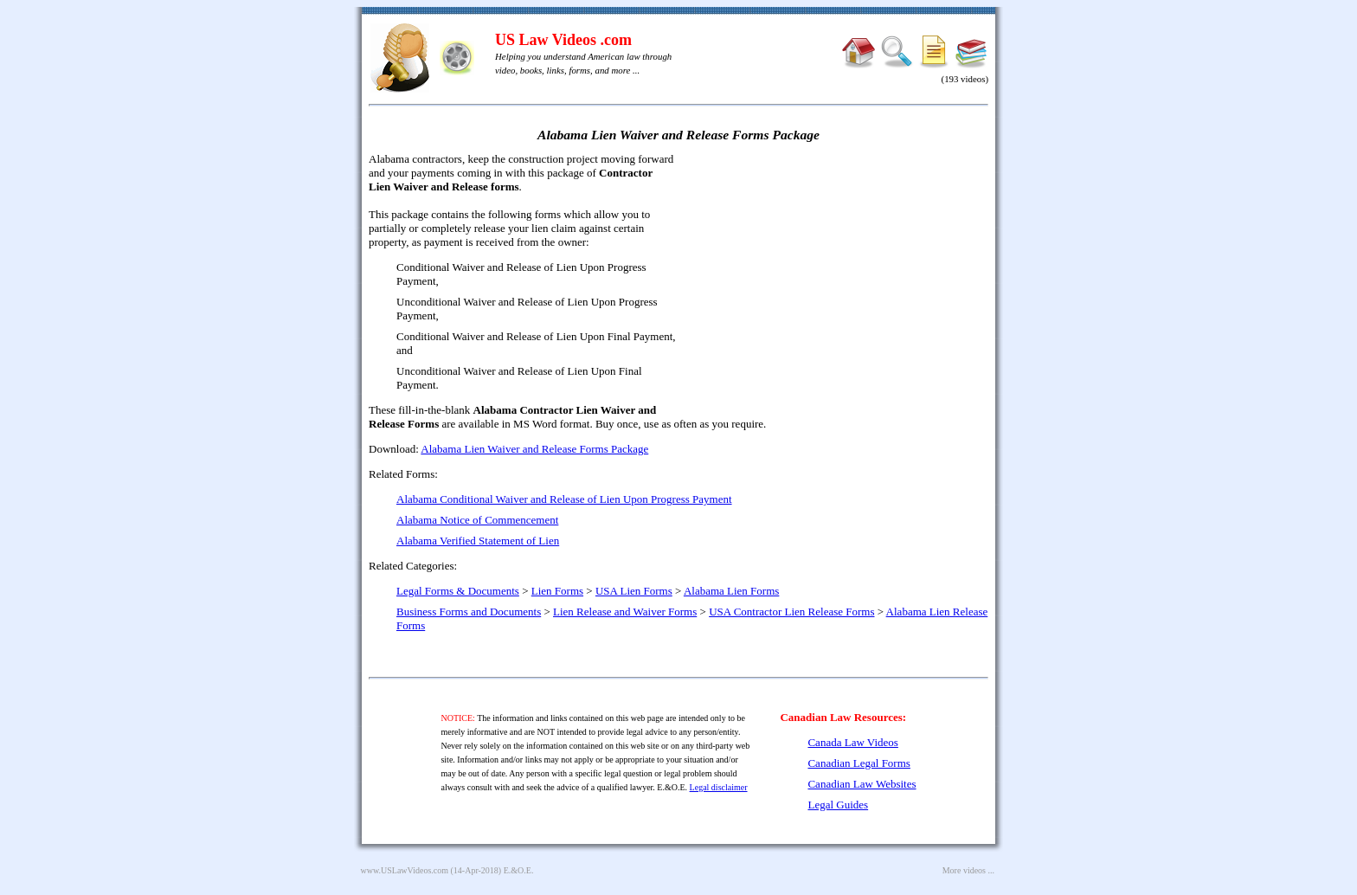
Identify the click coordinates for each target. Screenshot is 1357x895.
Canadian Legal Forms (858, 763)
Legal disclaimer (719, 787)
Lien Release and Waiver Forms (625, 611)
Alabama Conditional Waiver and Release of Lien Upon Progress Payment (564, 499)
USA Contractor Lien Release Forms (791, 611)
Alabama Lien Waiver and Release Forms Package (534, 448)
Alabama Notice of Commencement (477, 519)
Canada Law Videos (852, 742)
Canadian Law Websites (861, 783)
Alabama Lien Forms (731, 590)
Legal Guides (837, 804)
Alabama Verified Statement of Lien (477, 540)
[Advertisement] (839, 277)
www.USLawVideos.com (405, 870)
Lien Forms (557, 590)
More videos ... (968, 870)
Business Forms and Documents (468, 611)
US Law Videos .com (563, 39)
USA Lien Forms (633, 590)
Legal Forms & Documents (457, 590)
